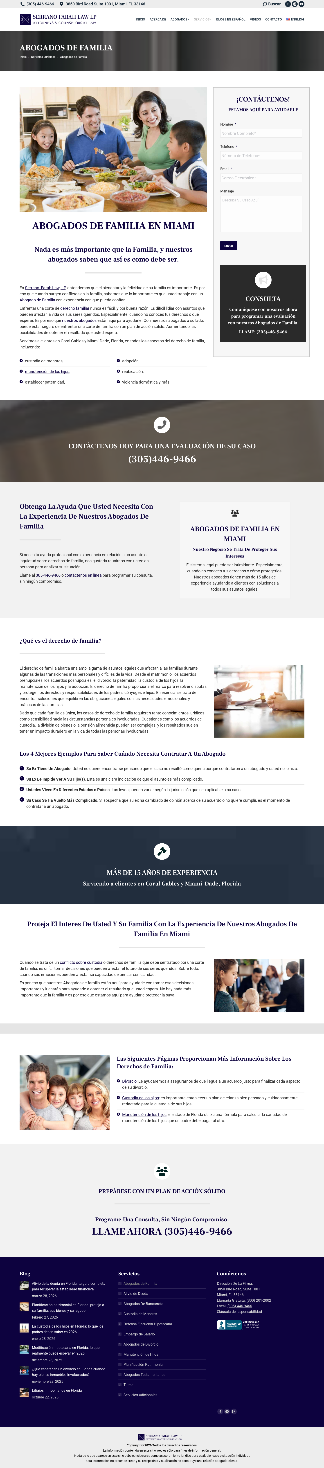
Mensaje (227, 191)
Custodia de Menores (140, 1314)
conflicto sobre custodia (81, 962)
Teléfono (229, 147)
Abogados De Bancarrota (143, 1304)
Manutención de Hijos (141, 1354)
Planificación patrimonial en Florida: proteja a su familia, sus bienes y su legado (68, 1308)
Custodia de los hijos (140, 1097)
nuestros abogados (79, 320)
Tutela (128, 1385)
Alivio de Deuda (136, 1294)
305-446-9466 (48, 575)
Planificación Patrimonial (144, 1364)
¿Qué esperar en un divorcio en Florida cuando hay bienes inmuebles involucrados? (68, 1372)
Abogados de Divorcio (141, 1344)
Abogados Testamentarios (144, 1375)
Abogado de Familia (37, 300)
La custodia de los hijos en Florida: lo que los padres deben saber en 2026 (67, 1329)
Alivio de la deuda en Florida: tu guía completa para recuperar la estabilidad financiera (68, 1286)
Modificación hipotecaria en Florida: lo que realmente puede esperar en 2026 (65, 1350)
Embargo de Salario (139, 1334)
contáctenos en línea (83, 575)
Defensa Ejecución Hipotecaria (148, 1324)
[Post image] (24, 1285)
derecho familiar (74, 308)
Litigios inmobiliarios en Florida (57, 1390)
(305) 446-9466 (40, 4)
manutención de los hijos (47, 371)
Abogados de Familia (140, 1283)
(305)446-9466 (271, 332)
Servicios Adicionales (140, 1395)
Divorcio (129, 1081)
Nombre (228, 124)
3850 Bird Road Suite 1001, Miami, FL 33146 (105, 4)
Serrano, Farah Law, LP (45, 287)
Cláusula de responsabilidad (239, 1312)
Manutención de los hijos (144, 1114)
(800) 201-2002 (259, 1300)
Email (226, 169)
